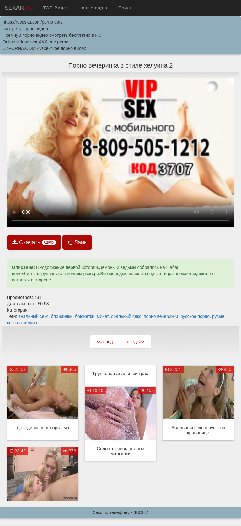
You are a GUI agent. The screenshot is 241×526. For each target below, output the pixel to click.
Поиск (125, 7)
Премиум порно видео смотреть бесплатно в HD (52, 35)
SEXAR (19, 8)
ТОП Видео (56, 7)
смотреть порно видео (25, 28)
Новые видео (93, 7)
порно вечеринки (161, 316)
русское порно (195, 316)
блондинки (61, 316)
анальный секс (33, 316)
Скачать (34, 242)
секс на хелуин (22, 322)
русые (218, 316)
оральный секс (126, 316)
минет (103, 316)
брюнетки (84, 316)
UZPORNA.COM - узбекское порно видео (44, 48)
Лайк (77, 242)
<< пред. (105, 341)
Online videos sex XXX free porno (35, 41)
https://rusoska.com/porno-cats (32, 22)
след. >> (135, 341)
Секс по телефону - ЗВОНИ (121, 512)
